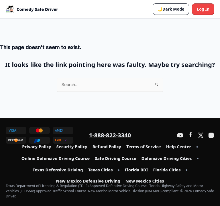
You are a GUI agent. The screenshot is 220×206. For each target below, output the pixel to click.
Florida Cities (167, 170)
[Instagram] (211, 135)
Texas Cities (100, 170)
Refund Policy (107, 146)
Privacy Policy (36, 146)
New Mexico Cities (144, 181)
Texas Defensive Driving (58, 170)
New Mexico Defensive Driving (88, 181)
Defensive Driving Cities (167, 158)
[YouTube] (180, 135)
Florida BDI (136, 170)
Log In (203, 9)
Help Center (178, 146)
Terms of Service (143, 146)
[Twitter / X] (201, 135)
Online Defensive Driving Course (55, 158)
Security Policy (71, 146)
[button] (171, 9)
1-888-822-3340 (110, 135)
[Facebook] (190, 135)
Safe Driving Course (115, 158)
